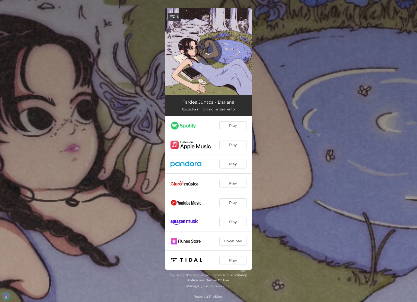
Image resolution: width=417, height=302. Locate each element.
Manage (193, 286)
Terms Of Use (217, 280)
